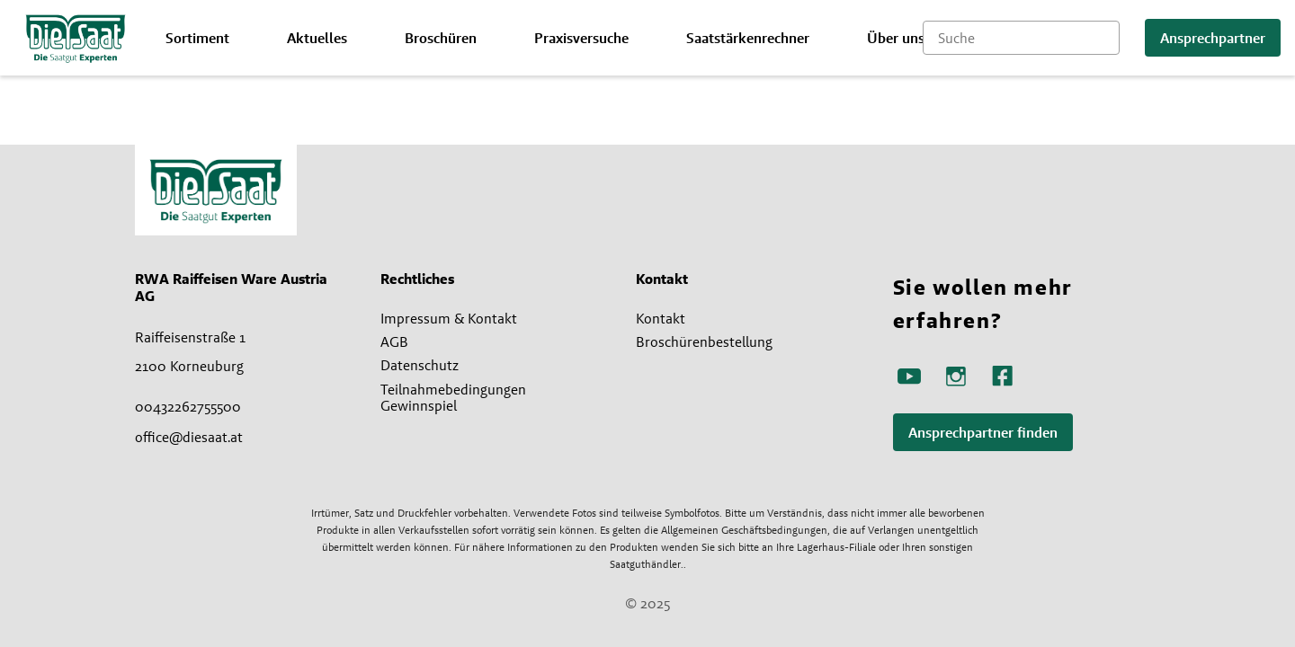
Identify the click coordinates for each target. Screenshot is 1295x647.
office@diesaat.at (189, 437)
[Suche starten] (1106, 38)
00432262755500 (188, 406)
